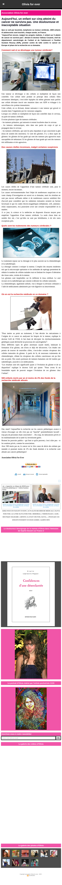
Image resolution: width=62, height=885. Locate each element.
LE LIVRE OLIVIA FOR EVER (44, 513)
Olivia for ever (31, 4)
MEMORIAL (9, 516)
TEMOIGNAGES (22, 516)
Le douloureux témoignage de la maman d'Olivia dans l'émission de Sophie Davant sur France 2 (31, 531)
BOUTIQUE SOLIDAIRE (47, 516)
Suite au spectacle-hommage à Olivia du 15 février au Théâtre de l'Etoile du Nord (16, 505)
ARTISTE (6, 519)
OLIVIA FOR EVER (23, 513)
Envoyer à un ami (26, 474)
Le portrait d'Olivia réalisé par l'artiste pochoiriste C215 (31, 685)
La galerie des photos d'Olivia (31, 847)
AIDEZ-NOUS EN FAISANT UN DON (19, 511)
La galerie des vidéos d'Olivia (31, 746)
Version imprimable (46, 474)
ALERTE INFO (44, 522)
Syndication (32, 877)
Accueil (11, 474)
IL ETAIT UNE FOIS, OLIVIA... (23, 519)
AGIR (33, 516)
